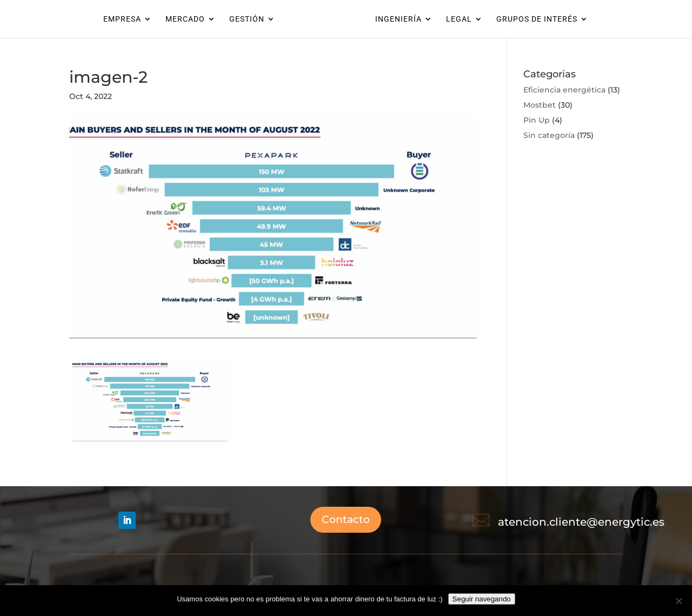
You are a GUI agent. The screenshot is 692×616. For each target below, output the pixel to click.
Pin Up (536, 120)
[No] (678, 600)
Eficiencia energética (564, 90)
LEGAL (459, 19)
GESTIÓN (246, 19)
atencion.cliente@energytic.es (581, 521)
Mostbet (539, 105)
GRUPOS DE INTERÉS (536, 19)
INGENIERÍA (398, 19)
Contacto (346, 519)
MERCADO (185, 19)
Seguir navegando (482, 599)
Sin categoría (549, 135)
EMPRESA (122, 19)
